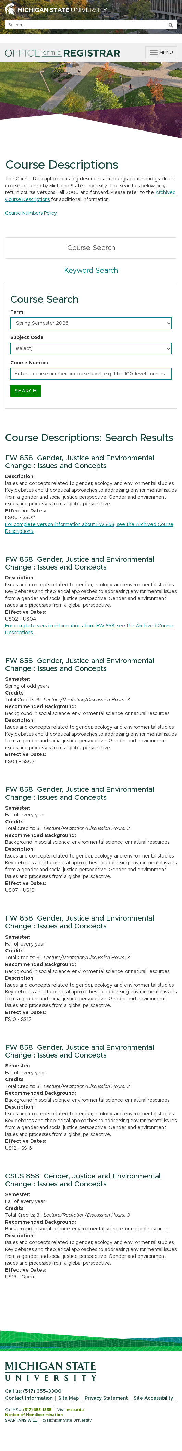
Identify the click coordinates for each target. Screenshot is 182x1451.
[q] (91, 24)
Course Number (29, 363)
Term (16, 312)
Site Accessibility (153, 1398)
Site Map (68, 1398)
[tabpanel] (91, 346)
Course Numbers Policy (31, 213)
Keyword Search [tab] (91, 270)
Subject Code (27, 337)
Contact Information (28, 1398)
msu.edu (75, 1410)
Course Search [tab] (91, 247)
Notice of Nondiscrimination (34, 1415)
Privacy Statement (106, 1398)
